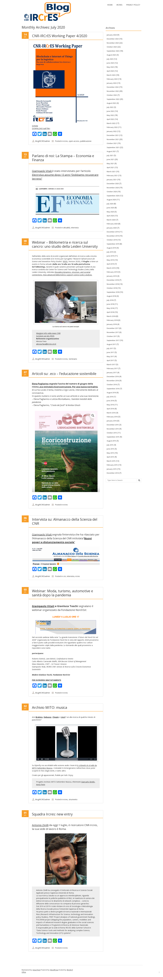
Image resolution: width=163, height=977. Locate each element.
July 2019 (110, 252)
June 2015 (110, 449)
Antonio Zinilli (40, 825)
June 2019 (110, 256)
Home (110, 5)
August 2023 (111, 55)
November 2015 (113, 429)
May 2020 (110, 212)
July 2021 (110, 155)
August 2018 (111, 296)
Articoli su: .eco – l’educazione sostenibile (64, 373)
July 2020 (110, 204)
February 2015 (112, 465)
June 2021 (110, 159)
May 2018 (110, 308)
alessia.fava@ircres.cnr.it (46, 344)
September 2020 (113, 195)
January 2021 (112, 179)
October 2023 (112, 47)
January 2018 (112, 324)
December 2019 (113, 232)
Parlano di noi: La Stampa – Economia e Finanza (63, 157)
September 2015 (113, 437)
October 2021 (112, 143)
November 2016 (113, 380)
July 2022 (110, 107)
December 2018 (113, 280)
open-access (74, 141)
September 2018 (113, 292)
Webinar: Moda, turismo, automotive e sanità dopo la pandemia (62, 593)
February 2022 (112, 127)
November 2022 (113, 91)
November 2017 (113, 332)
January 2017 (112, 372)
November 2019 (113, 236)
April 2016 (110, 408)
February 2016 (112, 417)
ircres (65, 141)
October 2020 (112, 191)
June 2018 (110, 304)
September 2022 (113, 99)
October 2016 (112, 384)
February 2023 (112, 79)
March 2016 (111, 413)
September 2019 (113, 244)
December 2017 (113, 328)
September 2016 (113, 388)
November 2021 (113, 139)
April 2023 (110, 71)
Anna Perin (40, 784)
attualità (66, 227)
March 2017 (111, 364)
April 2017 (110, 360)
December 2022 (113, 87)
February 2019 (112, 272)
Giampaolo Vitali (42, 171)
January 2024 (112, 35)
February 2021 (112, 175)
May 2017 (110, 356)
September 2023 (113, 51)
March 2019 (111, 268)
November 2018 (113, 284)
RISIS (65, 261)
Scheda (35, 126)
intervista (75, 227)
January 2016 (112, 421)
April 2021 (110, 167)
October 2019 (112, 240)
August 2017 (111, 344)
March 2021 (111, 171)
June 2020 (110, 207)
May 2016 (110, 405)
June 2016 (110, 400)
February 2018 (112, 320)
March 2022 (111, 123)
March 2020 (111, 220)
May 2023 (110, 67)
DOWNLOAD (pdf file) (41, 128)
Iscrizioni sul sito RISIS (45, 336)
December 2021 (113, 135)
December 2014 (113, 473)
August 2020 (111, 199)
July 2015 (110, 445)
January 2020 (112, 228)
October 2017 (112, 336)
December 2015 (113, 425)
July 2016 (110, 396)
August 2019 (111, 248)
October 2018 (112, 288)
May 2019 (110, 260)
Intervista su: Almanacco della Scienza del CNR (64, 521)
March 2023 (111, 75)
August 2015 (111, 441)
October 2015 (112, 433)
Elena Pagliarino (40, 383)
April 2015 (110, 457)
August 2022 (111, 103)
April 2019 (110, 264)
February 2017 (112, 368)
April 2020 (110, 216)
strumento (73, 799)
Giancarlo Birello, (88, 782)
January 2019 (112, 276)
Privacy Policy (133, 5)
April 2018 (110, 312)
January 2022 (112, 131)
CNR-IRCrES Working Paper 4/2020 (59, 35)
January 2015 (112, 469)
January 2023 (112, 83)
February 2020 (112, 224)
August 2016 (111, 392)
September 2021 (113, 147)
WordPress (54, 970)
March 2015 (111, 461)
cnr (64, 576)
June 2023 (110, 63)
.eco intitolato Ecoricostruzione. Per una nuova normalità (68, 386)
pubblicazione (85, 141)
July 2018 (110, 300)
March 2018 (111, 316)
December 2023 (113, 39)
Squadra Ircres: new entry (52, 814)
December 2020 (113, 183)
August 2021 (111, 151)
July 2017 (110, 348)
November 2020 (113, 187)
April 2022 (110, 119)
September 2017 (113, 340)
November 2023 (113, 43)
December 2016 (113, 376)
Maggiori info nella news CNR (48, 333)
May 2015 (110, 453)
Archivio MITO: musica (49, 707)
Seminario (73, 359)
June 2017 (110, 352)
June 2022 (110, 111)
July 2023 (110, 59)
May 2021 (110, 163)
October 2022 (112, 95)
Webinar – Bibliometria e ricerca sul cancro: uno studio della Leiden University (65, 244)
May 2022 (110, 115)
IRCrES (119, 5)
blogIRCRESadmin (42, 141)
